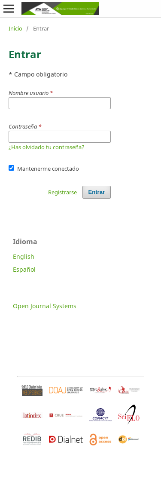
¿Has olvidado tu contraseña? (47, 147)
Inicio (15, 28)
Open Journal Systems (44, 306)
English (23, 256)
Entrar (96, 192)
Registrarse (62, 192)
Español (24, 269)
